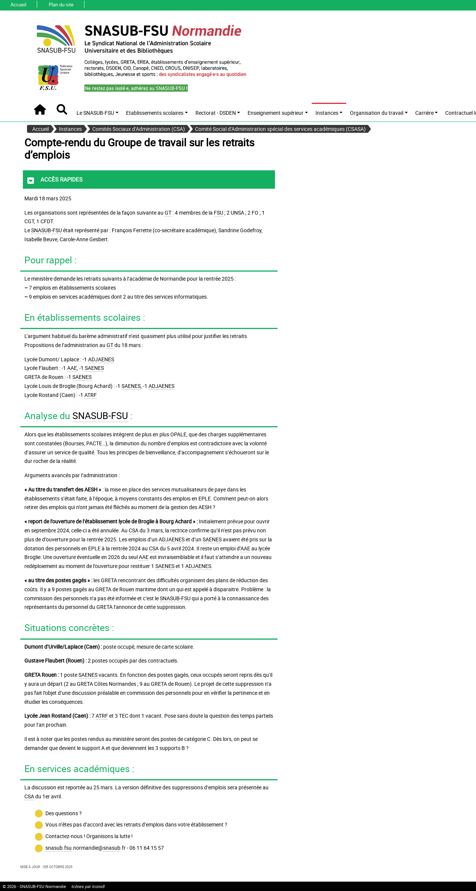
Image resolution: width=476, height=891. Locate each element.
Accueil (18, 5)
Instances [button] (326, 112)
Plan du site (61, 5)
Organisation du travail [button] (376, 112)
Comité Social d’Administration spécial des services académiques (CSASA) (280, 128)
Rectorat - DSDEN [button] (215, 112)
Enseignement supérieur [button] (275, 112)
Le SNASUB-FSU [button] (95, 112)
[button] (62, 109)
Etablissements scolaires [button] (154, 112)
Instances (70, 128)
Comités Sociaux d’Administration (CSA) (138, 128)
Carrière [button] (424, 112)
